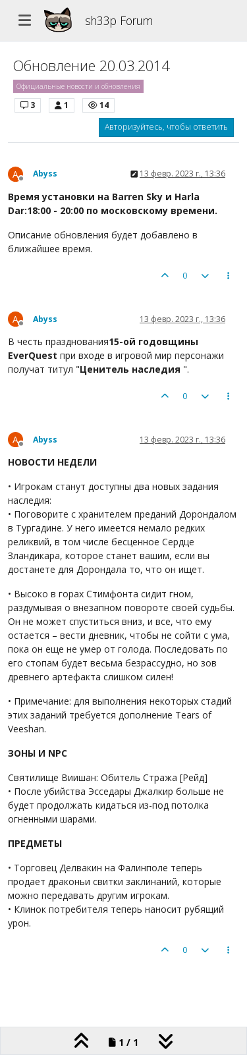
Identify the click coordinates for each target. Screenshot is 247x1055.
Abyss (45, 173)
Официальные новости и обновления (78, 86)
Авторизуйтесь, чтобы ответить (166, 126)
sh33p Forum (119, 20)
